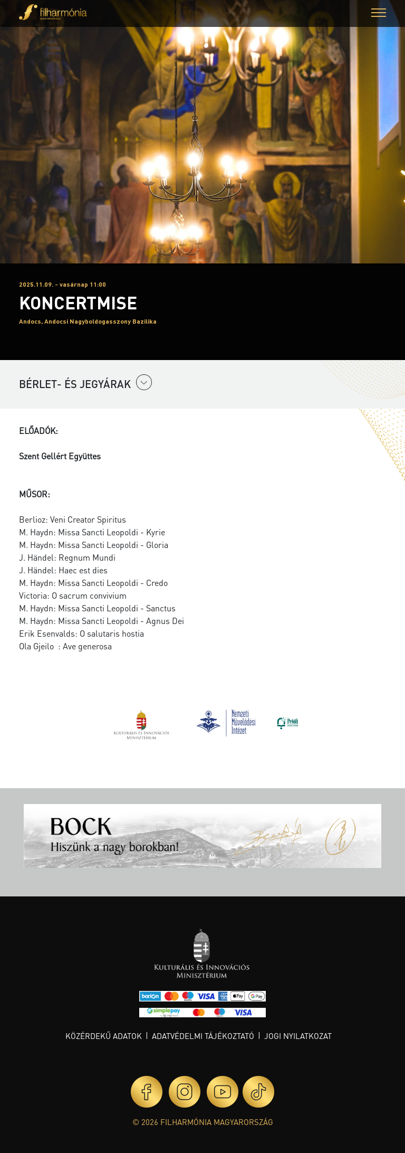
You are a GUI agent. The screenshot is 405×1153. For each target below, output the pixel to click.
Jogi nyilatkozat (298, 1036)
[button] (378, 14)
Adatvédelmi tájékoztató (203, 1036)
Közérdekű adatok (103, 1036)
